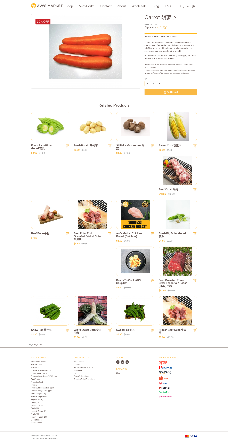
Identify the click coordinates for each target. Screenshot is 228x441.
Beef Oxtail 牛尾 (168, 189)
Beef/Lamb (35, 379)
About (121, 6)
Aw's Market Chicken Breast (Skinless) (129, 235)
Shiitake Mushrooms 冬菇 (130, 147)
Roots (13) (35, 408)
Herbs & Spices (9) (38, 411)
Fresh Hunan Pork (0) (39, 373)
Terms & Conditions (81, 376)
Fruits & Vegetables (39, 396)
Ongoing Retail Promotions (84, 379)
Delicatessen (36, 420)
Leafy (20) (35, 402)
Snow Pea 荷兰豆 (41, 329)
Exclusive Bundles (38, 362)
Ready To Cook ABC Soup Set (128, 282)
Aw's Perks (87, 6)
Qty (146, 79)
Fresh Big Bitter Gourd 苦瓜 (172, 235)
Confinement (36, 423)
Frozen (34, 385)
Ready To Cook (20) (39, 417)
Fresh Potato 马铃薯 (86, 145)
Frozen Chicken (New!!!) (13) (42, 388)
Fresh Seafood (37, 382)
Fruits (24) (35, 414)
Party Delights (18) (38, 394)
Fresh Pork (35, 367)
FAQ (168, 6)
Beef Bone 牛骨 (40, 233)
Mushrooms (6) (37, 405)
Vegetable (38, 344)
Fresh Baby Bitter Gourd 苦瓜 (41, 147)
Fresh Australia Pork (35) (41, 370)
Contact (106, 6)
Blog (156, 6)
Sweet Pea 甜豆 (125, 329)
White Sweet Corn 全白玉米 (87, 331)
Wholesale (139, 6)
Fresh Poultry (36, 364)
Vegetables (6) (37, 399)
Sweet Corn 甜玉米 (170, 145)
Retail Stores (79, 362)
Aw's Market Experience (83, 367)
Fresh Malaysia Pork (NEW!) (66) (44, 376)
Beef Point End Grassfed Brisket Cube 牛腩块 (87, 236)
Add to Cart (171, 92)
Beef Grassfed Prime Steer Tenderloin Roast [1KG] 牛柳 (173, 283)
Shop (69, 6)
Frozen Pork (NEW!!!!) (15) (41, 391)
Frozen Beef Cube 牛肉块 (172, 331)
